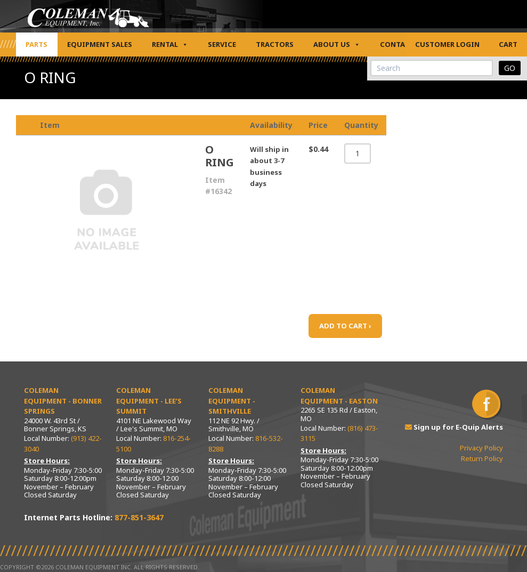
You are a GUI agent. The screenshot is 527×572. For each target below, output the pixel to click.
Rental (170, 45)
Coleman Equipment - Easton (339, 395)
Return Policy (482, 458)
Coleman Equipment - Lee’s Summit (149, 400)
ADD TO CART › (345, 326)
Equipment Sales (99, 44)
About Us (336, 45)
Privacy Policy (481, 448)
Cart (508, 44)
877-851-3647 (139, 517)
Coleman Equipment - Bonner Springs (63, 400)
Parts (36, 44)
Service (222, 44)
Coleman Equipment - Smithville (231, 400)
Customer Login (447, 44)
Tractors (275, 44)
